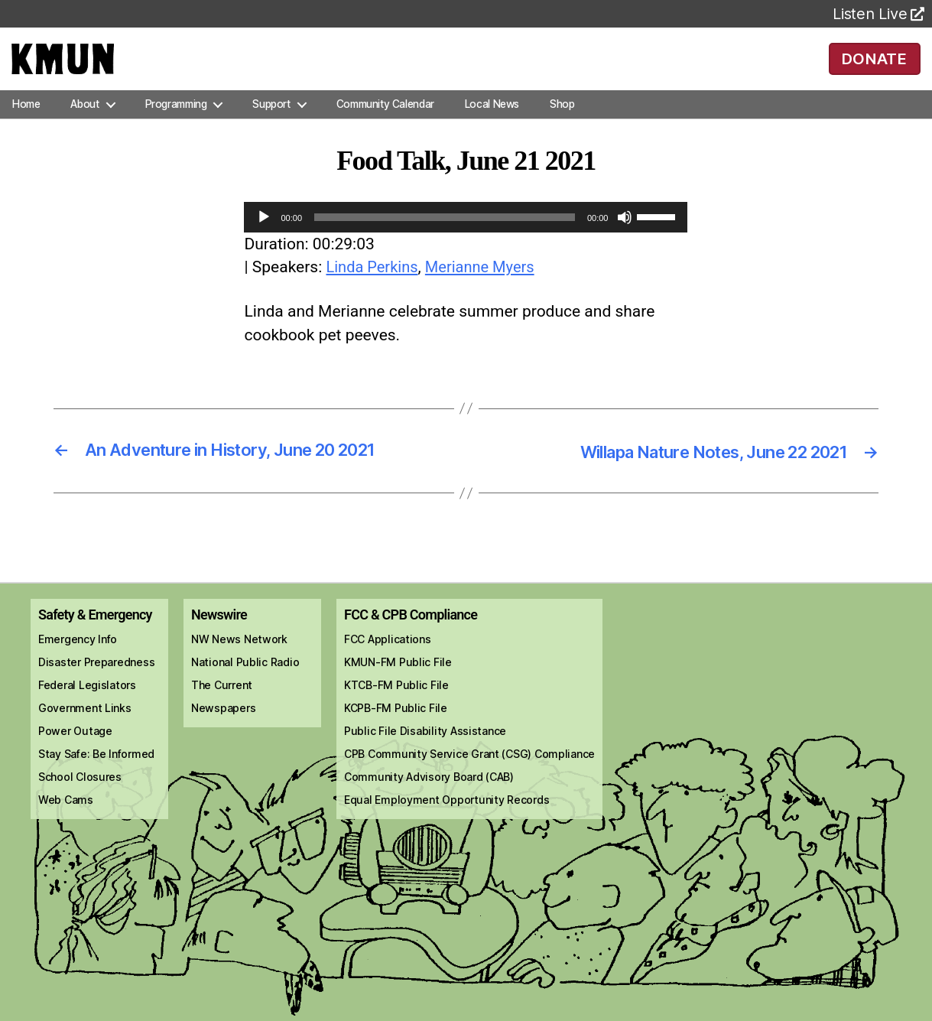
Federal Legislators (87, 706)
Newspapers (223, 729)
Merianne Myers (487, 289)
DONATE (874, 69)
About (84, 125)
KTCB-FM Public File (396, 706)
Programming (176, 125)
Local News (492, 125)
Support (271, 125)
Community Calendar (385, 125)
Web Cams (65, 821)
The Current (221, 706)
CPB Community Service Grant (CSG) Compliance (469, 775)
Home (26, 125)
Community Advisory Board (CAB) (429, 798)
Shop (562, 125)
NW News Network (239, 660)
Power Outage (75, 752)
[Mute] (624, 238)
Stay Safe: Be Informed (96, 775)
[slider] (444, 238)
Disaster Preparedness (96, 683)
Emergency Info (77, 660)
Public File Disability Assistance (425, 752)
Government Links (85, 729)
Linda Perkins (374, 289)
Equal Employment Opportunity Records (446, 821)
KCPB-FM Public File (395, 729)
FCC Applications (387, 660)
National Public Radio (245, 683)
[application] (465, 238)
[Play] (263, 238)
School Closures (80, 798)
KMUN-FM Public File (398, 683)
